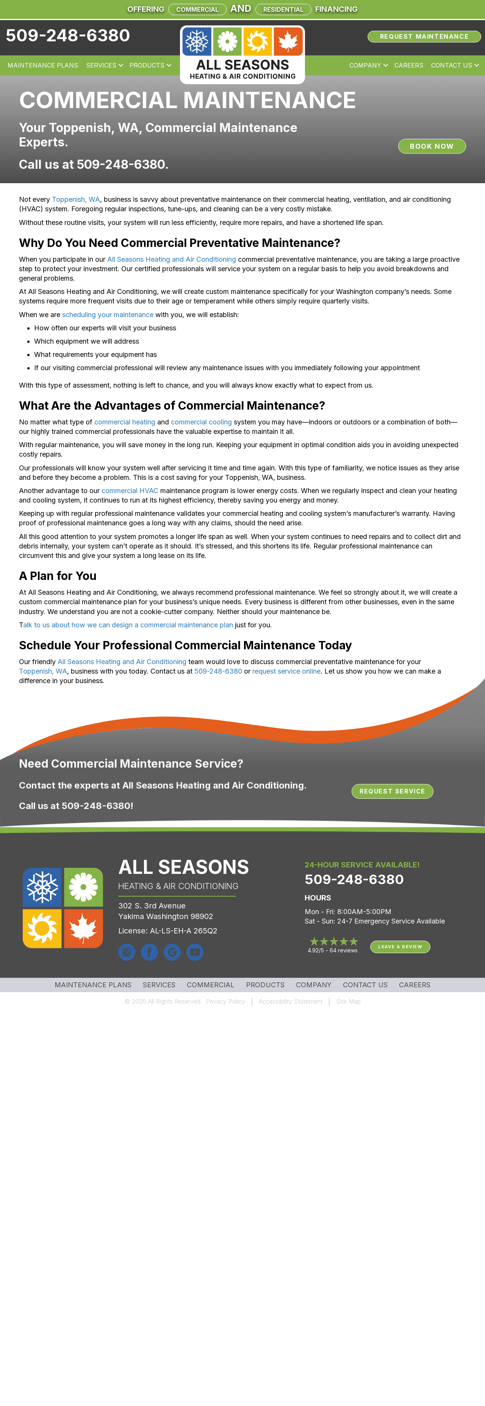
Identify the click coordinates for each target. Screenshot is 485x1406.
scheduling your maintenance (107, 315)
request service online (286, 671)
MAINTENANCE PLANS (93, 985)
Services (101, 65)
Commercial (197, 9)
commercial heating (124, 422)
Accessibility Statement (290, 1001)
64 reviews (344, 950)
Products (147, 65)
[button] (120, 65)
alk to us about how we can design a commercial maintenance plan (128, 625)
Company (365, 65)
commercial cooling (201, 422)
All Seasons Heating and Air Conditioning (171, 259)
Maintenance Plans (43, 65)
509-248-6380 (68, 35)
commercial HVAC (130, 491)
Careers (408, 65)
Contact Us (451, 65)
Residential (283, 9)
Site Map (348, 1001)
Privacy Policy (225, 1001)
